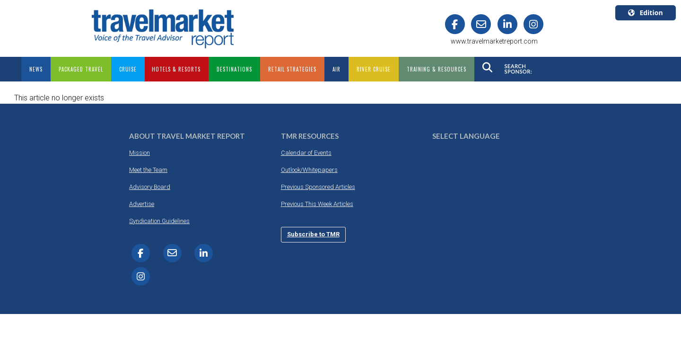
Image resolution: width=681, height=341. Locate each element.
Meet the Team (148, 169)
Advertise (141, 203)
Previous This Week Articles (317, 203)
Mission (139, 152)
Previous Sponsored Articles (318, 186)
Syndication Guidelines (159, 220)
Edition (645, 12)
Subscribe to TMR (313, 234)
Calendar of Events (306, 152)
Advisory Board (149, 186)
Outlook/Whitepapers (309, 169)
